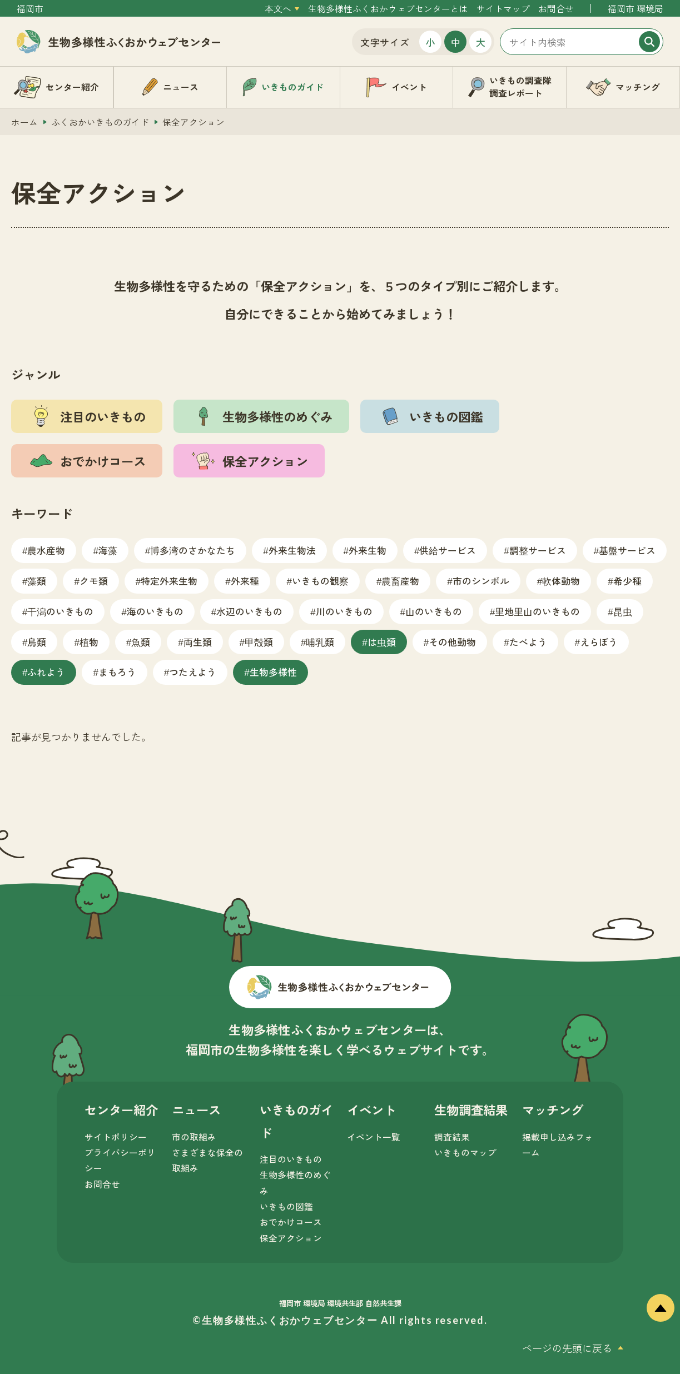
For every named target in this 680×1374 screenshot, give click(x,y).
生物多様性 (273, 672)
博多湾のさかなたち (192, 550)
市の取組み (194, 1137)
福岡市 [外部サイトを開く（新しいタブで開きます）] (30, 8)
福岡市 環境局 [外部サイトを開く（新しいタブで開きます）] (635, 8)
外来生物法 (292, 550)
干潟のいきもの (60, 611)
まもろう (117, 672)
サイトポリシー (116, 1137)
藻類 (36, 581)
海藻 (107, 550)
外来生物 (367, 550)
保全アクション (291, 1238)
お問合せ (556, 8)
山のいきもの (433, 611)
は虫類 (382, 642)
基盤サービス (627, 550)
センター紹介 (121, 1109)
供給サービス (447, 550)
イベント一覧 (373, 1137)
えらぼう (599, 642)
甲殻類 (259, 642)
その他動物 (452, 642)
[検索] (649, 41)
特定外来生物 (169, 581)
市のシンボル (481, 581)
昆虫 (622, 611)
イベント (371, 1109)
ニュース (196, 1109)
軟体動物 (561, 581)
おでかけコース (291, 1222)
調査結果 (452, 1137)
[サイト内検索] (581, 41)
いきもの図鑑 (286, 1206)
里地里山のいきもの (537, 611)
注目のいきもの (291, 1159)
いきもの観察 (320, 581)
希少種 (627, 581)
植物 (89, 642)
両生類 (197, 642)
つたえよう (192, 672)
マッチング (552, 1109)
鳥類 (36, 642)
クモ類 (94, 581)
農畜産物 (400, 581)
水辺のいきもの (249, 611)
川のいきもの (344, 611)
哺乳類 (320, 642)
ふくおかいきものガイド (100, 122)
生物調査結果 (471, 1109)
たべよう (528, 642)
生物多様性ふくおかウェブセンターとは (388, 8)
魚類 (140, 642)
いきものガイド (296, 1121)
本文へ (278, 8)
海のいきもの (155, 611)
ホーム (24, 122)
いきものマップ (465, 1152)
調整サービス (537, 550)
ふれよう (46, 672)
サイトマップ (503, 8)
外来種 (245, 581)
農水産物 (46, 550)
